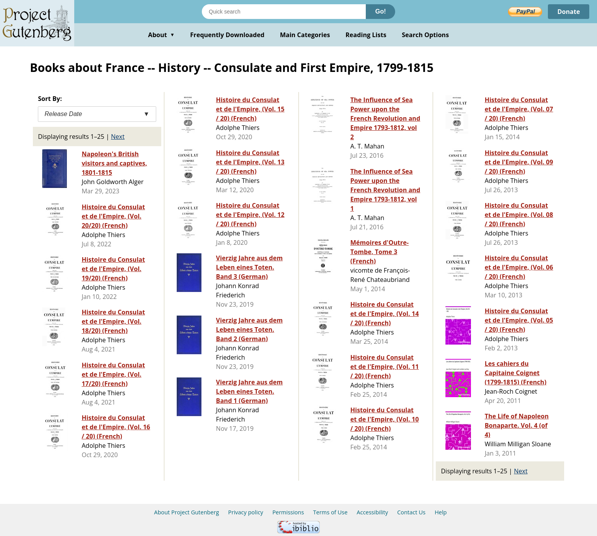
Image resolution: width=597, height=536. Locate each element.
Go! (380, 11)
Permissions (288, 512)
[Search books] (284, 11)
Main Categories (305, 35)
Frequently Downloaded (227, 35)
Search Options (425, 35)
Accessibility (372, 512)
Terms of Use (330, 512)
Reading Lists (366, 35)
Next (118, 136)
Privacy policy (245, 512)
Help (441, 512)
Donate (568, 11)
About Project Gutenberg (186, 512)
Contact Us (411, 512)
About (161, 34)
